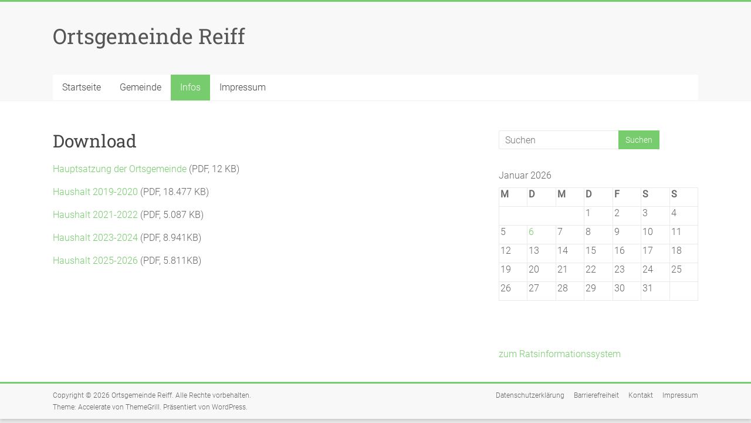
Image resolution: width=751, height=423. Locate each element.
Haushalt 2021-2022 (95, 214)
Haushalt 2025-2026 (95, 260)
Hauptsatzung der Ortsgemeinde (120, 168)
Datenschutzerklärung (530, 395)
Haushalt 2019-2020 (95, 191)
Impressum (242, 87)
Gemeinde (140, 87)
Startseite (81, 87)
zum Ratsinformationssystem (560, 354)
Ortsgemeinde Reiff (149, 36)
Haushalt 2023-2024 (95, 237)
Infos (190, 87)
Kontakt (640, 395)
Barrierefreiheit (596, 395)
